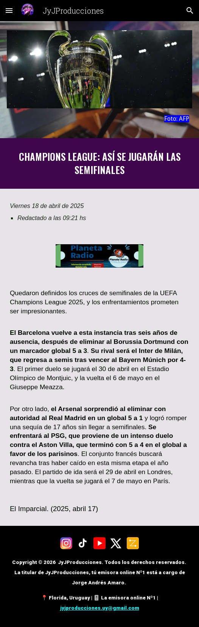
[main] (99, 118)
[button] (9, 10)
